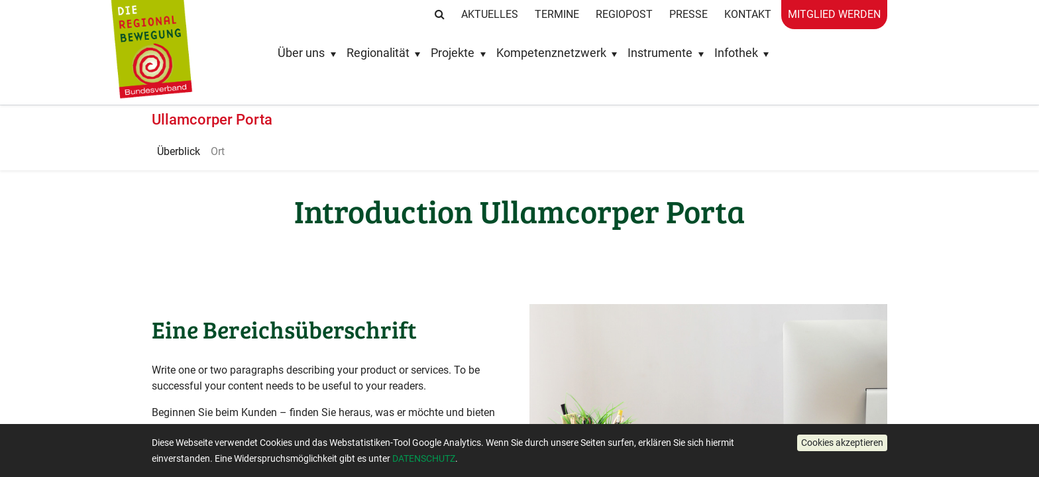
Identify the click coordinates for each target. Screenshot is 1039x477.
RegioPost (624, 14)
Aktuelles (489, 14)
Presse (688, 14)
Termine (557, 14)
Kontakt (747, 14)
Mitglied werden (834, 14)
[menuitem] (178, 151)
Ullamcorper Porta (212, 119)
